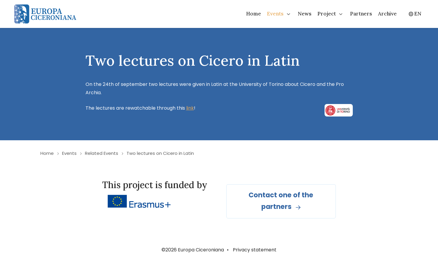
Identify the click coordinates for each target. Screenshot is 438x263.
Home (253, 13)
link (190, 108)
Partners (361, 13)
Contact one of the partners (281, 200)
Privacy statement (254, 249)
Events (275, 13)
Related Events (101, 153)
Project (326, 13)
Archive (387, 13)
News (304, 13)
